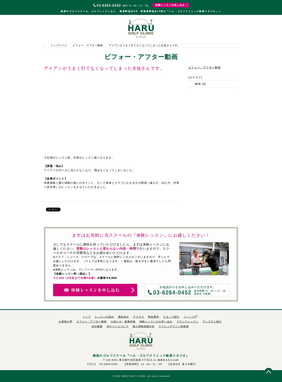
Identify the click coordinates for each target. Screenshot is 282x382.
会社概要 (97, 326)
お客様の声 (65, 321)
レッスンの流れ (81, 28)
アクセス (176, 28)
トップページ (56, 28)
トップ (87, 317)
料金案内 (200, 28)
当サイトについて (118, 326)
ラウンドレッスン (188, 321)
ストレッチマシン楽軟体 (174, 326)
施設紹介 (106, 28)
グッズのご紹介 (212, 321)
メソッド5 (190, 317)
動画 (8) (200, 83)
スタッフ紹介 (225, 28)
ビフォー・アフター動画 (88, 45)
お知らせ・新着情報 (123, 321)
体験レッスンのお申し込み (156, 321)
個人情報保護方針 (144, 326)
